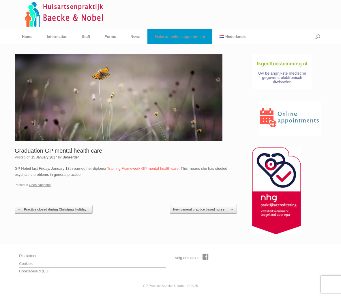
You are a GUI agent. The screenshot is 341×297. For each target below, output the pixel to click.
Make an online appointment (180, 36)
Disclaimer (28, 256)
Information (57, 36)
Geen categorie (40, 185)
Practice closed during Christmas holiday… (53, 209)
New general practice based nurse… (203, 209)
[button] (317, 36)
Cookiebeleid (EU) (34, 271)
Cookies (26, 263)
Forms (110, 36)
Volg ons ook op (192, 256)
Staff (86, 36)
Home (27, 36)
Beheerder (71, 157)
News (135, 36)
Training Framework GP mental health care (143, 168)
